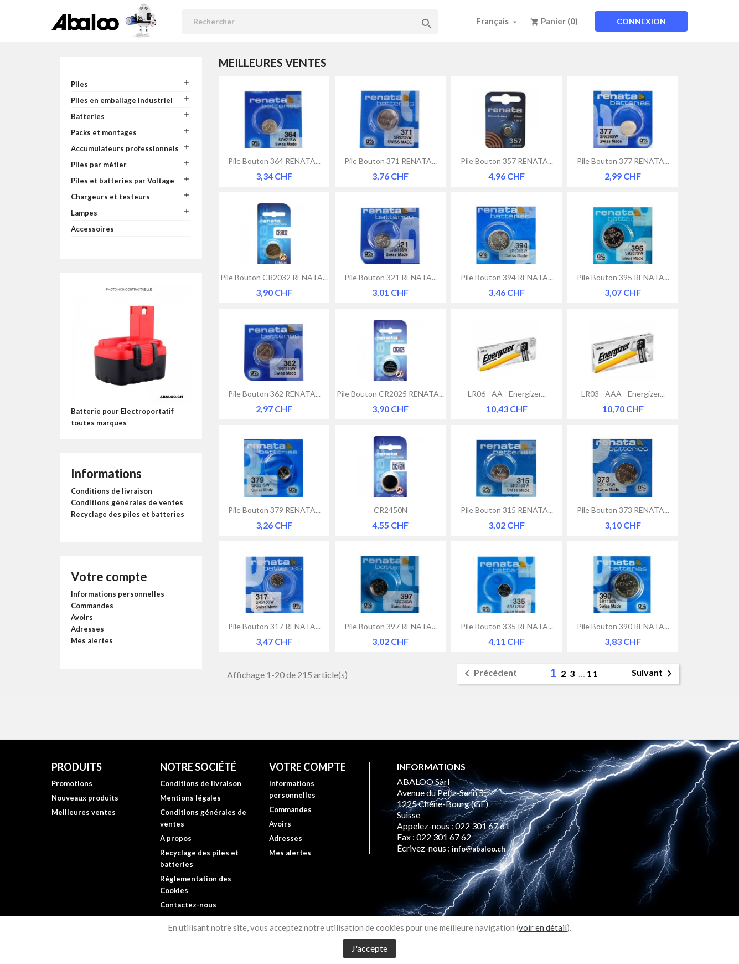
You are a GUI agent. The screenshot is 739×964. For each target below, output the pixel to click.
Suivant (654, 673)
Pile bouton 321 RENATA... (390, 277)
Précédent (489, 673)
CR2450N (390, 510)
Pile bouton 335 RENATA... (507, 626)
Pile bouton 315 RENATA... (507, 510)
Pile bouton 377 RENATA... (623, 161)
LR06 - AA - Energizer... (507, 393)
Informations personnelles (117, 593)
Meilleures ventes (83, 812)
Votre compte (109, 576)
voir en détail (543, 927)
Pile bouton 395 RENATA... (623, 277)
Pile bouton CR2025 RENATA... (390, 393)
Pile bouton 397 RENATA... (390, 626)
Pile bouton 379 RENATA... (274, 510)
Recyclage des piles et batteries (127, 514)
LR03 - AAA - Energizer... (623, 393)
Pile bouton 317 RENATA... (274, 626)
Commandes (92, 605)
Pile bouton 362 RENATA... (274, 393)
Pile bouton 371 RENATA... (390, 161)
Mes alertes (92, 640)
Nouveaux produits (84, 797)
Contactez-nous (188, 904)
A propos (176, 838)
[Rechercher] (310, 21)
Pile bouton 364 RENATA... (274, 161)
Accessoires (92, 228)
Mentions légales (190, 797)
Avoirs (82, 617)
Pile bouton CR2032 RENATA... (274, 277)
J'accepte (369, 948)
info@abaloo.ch (478, 848)
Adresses (87, 628)
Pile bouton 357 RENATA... (507, 161)
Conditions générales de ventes (127, 502)
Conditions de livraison (111, 490)
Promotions (71, 783)
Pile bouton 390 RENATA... (623, 626)
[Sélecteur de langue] (497, 21)
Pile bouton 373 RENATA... (623, 510)
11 (593, 673)
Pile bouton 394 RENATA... (507, 277)
